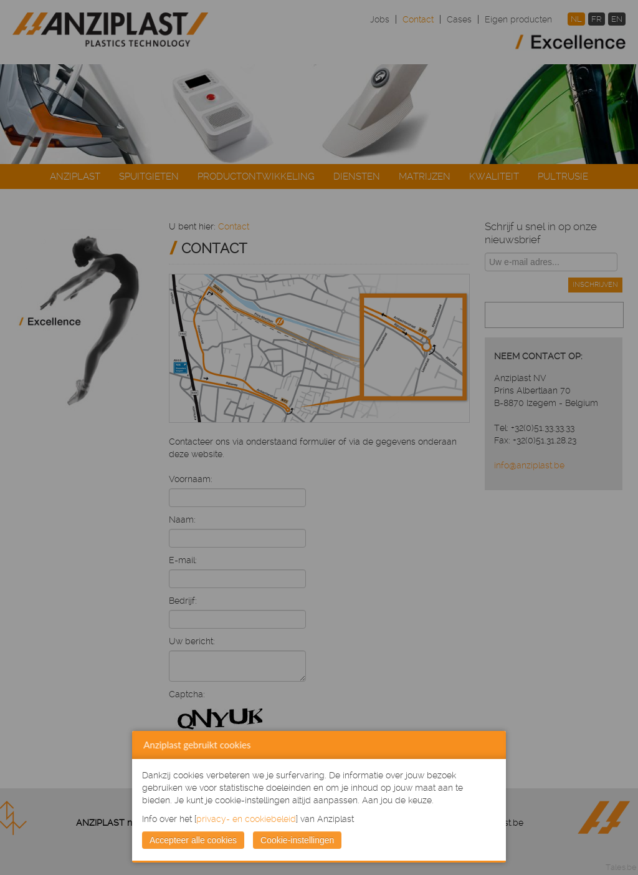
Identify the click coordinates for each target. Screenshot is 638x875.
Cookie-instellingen (297, 840)
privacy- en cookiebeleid (246, 819)
